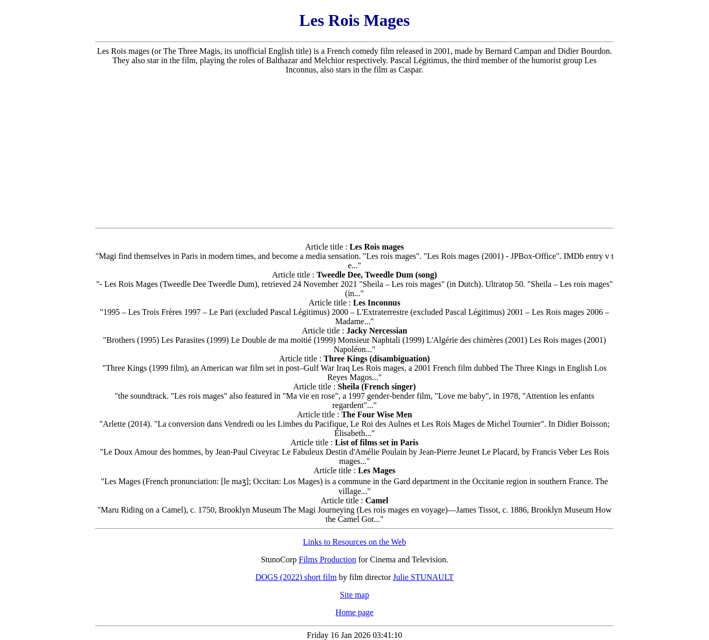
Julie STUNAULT (423, 577)
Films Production (328, 559)
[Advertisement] (354, 151)
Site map (354, 594)
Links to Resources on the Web (354, 541)
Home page (354, 612)
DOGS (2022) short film (296, 577)
